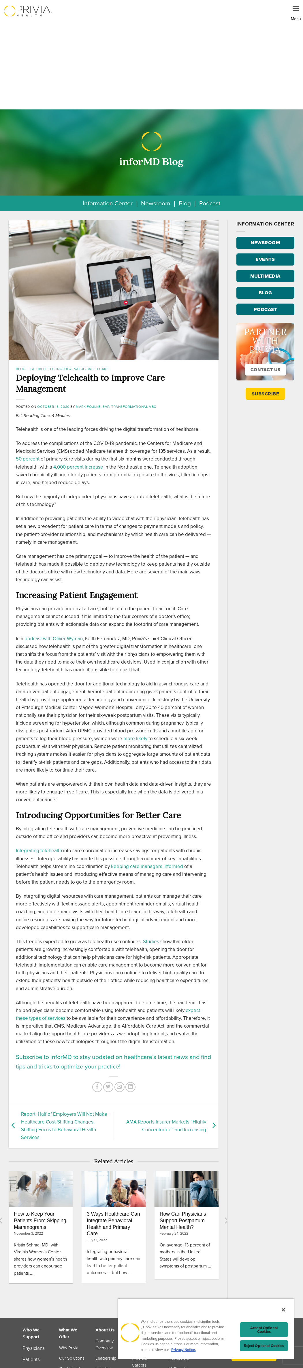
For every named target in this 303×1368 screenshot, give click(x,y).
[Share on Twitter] (108, 1087)
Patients (31, 1359)
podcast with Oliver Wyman (54, 638)
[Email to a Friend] (119, 1087)
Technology (60, 369)
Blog (185, 203)
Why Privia (68, 1348)
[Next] (226, 1221)
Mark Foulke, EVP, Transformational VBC (116, 406)
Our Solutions (71, 1358)
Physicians (33, 1348)
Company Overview (104, 1344)
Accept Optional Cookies (264, 1329)
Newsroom (155, 203)
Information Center (108, 203)
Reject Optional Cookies (264, 1345)
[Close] (283, 1309)
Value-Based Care (91, 369)
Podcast (209, 203)
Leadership (105, 1358)
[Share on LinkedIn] (130, 1087)
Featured (37, 369)
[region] (206, 1328)
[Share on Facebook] (97, 1087)
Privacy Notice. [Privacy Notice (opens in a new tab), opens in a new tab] (183, 1349)
